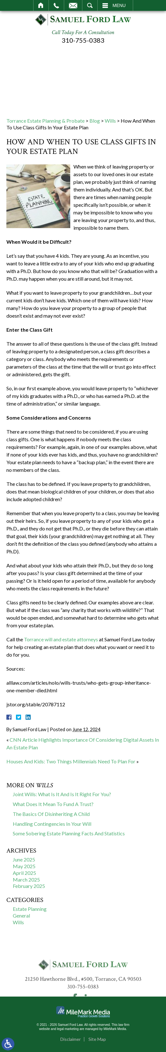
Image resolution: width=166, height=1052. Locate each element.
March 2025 (26, 879)
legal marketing (68, 1029)
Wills (110, 121)
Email (73, 5)
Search (89, 5)
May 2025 (24, 866)
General (21, 915)
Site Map (97, 1039)
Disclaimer (70, 1039)
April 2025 (24, 873)
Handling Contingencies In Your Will (52, 824)
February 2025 (29, 886)
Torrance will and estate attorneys (61, 639)
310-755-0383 (83, 40)
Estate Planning (30, 909)
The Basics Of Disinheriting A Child (51, 814)
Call (56, 5)
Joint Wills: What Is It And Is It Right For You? (62, 794)
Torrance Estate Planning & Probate (45, 121)
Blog (94, 121)
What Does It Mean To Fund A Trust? (53, 804)
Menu (119, 5)
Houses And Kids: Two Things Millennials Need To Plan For (70, 761)
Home (41, 5)
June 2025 (24, 859)
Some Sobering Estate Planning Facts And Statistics (69, 833)
